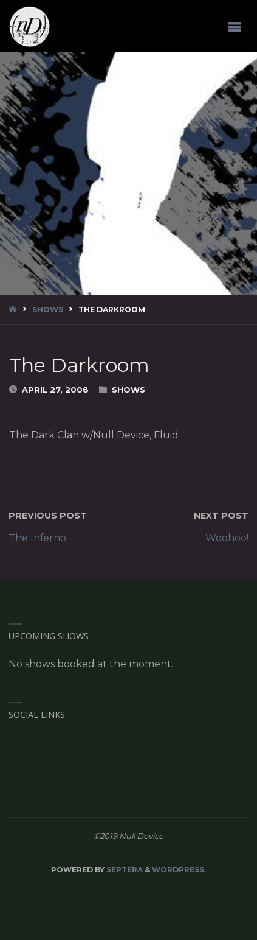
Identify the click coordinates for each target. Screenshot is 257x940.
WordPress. (179, 869)
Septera (124, 869)
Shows (47, 309)
